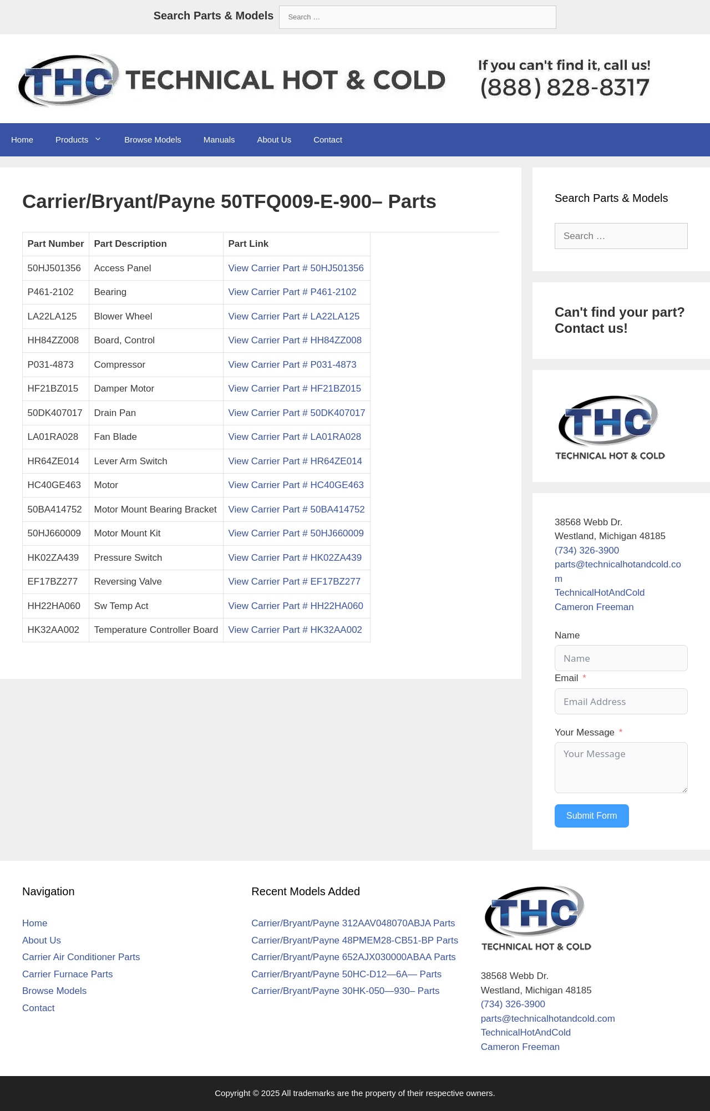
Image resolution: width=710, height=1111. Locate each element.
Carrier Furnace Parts (67, 974)
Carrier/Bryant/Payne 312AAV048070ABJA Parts (353, 923)
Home (22, 139)
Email (567, 678)
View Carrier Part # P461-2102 (292, 292)
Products (84, 139)
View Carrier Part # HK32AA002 (295, 630)
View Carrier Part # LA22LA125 (293, 316)
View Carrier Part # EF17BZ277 (294, 581)
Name (567, 635)
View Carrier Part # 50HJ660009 (295, 533)
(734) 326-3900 (587, 550)
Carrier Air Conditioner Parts (81, 957)
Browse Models (152, 139)
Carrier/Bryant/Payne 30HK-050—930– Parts (345, 991)
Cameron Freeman (594, 607)
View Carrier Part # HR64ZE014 (295, 461)
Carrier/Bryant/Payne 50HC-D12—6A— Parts (346, 974)
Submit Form (591, 815)
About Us (274, 139)
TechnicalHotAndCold (600, 592)
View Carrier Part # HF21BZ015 (294, 388)
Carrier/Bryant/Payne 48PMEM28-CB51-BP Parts (354, 940)
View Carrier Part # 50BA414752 (296, 509)
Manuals (219, 139)
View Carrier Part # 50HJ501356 (295, 268)
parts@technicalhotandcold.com (548, 1018)
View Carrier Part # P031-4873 (292, 364)
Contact (327, 139)
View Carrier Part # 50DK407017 (296, 413)
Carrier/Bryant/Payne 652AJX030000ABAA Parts (353, 957)
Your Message (585, 732)
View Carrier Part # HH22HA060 (295, 606)
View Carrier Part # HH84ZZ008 (295, 340)
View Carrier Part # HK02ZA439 (295, 557)
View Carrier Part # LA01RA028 (294, 437)
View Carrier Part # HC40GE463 (295, 485)
